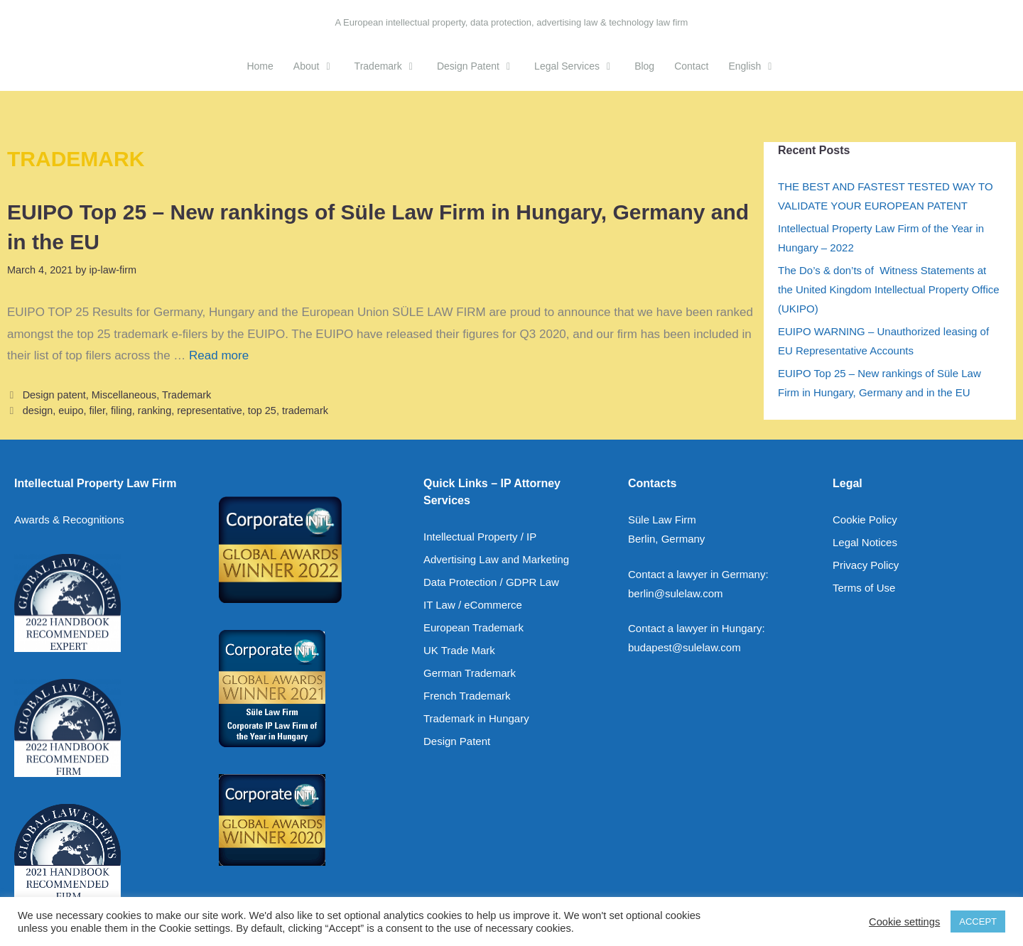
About (319, 66)
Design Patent (480, 66)
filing (121, 410)
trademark (305, 410)
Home (260, 66)
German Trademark (469, 673)
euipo (70, 410)
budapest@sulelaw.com (684, 647)
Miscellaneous (124, 395)
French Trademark (467, 696)
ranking (154, 410)
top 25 (262, 410)
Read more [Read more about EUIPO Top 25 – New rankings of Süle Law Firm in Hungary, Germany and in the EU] (219, 355)
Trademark (390, 66)
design (38, 410)
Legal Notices (865, 542)
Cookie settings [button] (904, 922)
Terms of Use (864, 588)
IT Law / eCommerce (472, 605)
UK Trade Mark (459, 650)
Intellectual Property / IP (479, 537)
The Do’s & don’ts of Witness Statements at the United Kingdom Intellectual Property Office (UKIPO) (889, 289)
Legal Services (579, 66)
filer (97, 410)
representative (209, 410)
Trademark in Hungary (476, 718)
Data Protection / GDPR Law (491, 582)
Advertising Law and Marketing (496, 559)
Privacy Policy (866, 565)
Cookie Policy (865, 519)
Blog (644, 66)
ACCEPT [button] (978, 921)
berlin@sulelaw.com (675, 593)
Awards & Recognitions (69, 519)
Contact (691, 66)
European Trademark (473, 627)
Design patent (54, 395)
